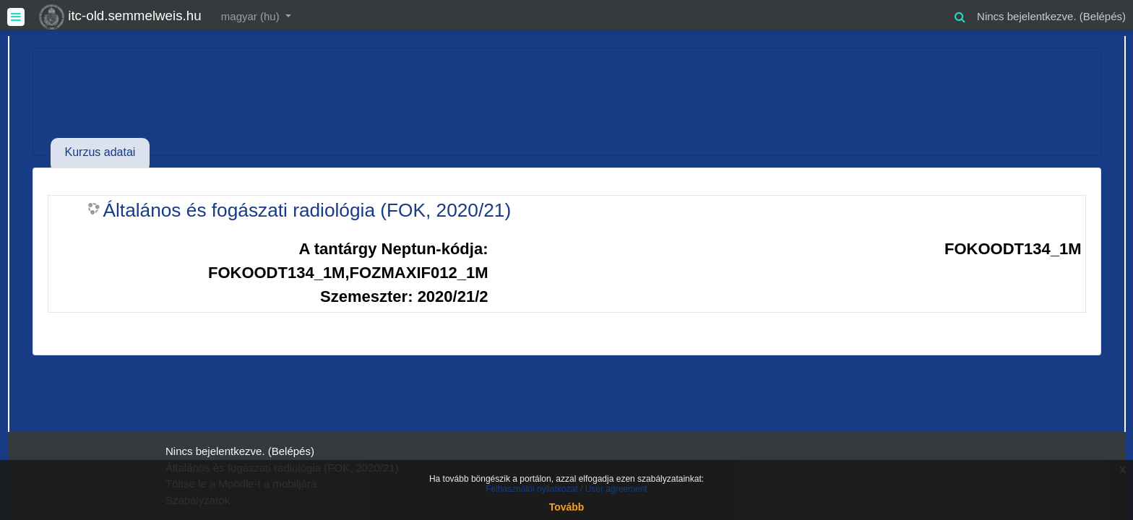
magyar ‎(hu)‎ (252, 16)
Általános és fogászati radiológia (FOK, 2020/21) (307, 210)
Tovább (567, 507)
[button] (959, 15)
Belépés (1102, 16)
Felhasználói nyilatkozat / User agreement (566, 489)
